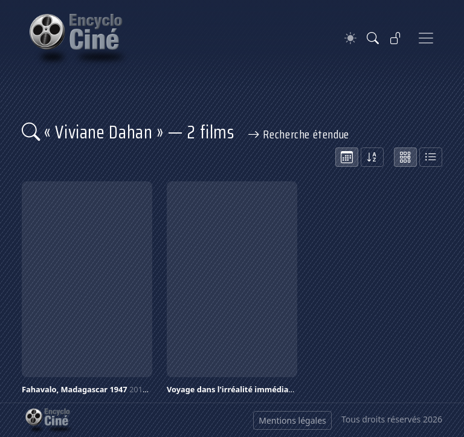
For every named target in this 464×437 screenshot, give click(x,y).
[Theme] (350, 38)
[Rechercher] (373, 38)
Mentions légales (292, 420)
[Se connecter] (396, 38)
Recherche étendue (298, 134)
